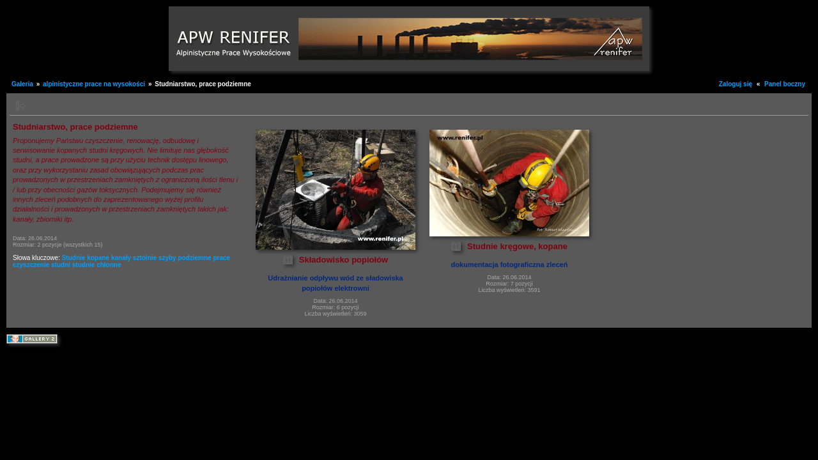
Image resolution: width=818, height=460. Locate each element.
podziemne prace (204, 257)
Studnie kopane (85, 257)
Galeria (22, 84)
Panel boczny (784, 84)
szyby (167, 257)
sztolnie (145, 257)
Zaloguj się (735, 84)
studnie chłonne (96, 264)
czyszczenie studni (41, 264)
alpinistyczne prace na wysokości (94, 84)
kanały (121, 257)
